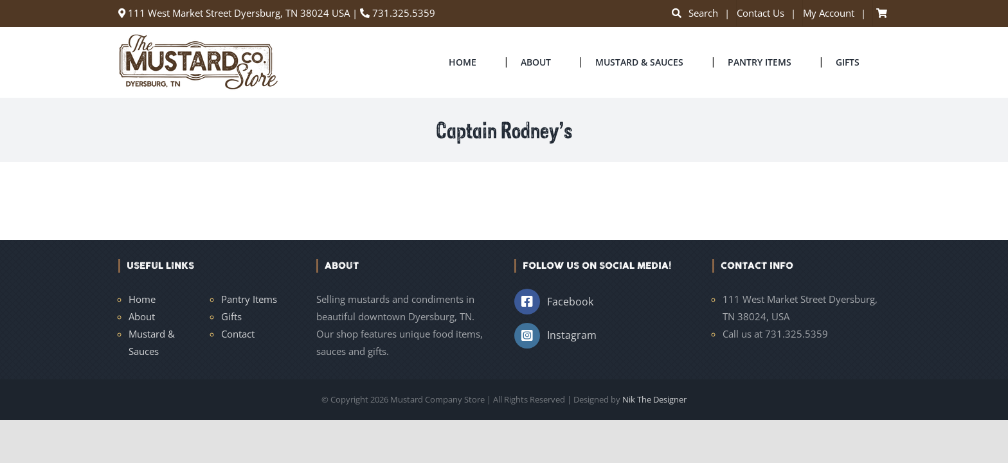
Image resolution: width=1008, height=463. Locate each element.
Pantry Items (249, 299)
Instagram (572, 335)
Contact (238, 333)
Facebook (570, 302)
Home (142, 299)
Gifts (231, 316)
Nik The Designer (654, 399)
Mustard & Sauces (152, 342)
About (142, 316)
